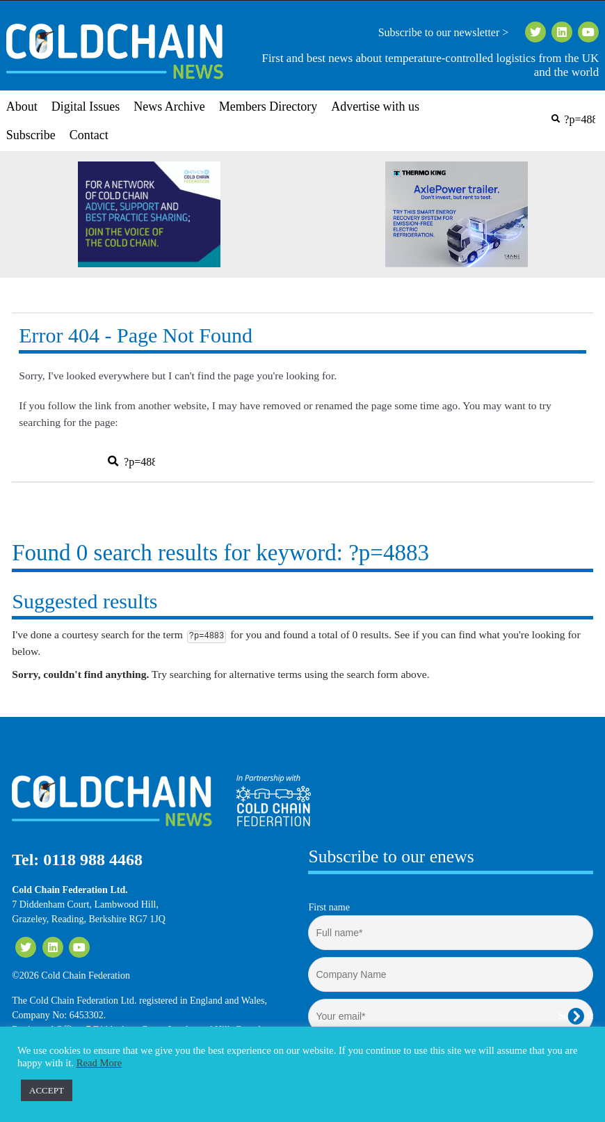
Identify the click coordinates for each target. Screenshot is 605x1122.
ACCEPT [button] (46, 1090)
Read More (99, 1062)
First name (329, 907)
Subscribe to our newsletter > (449, 32)
